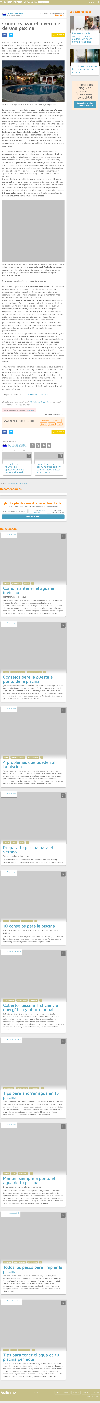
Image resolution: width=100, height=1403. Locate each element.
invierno (6, 583)
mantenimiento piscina (17, 672)
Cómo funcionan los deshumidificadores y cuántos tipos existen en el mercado (49, 468)
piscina (6, 672)
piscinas (26, 583)
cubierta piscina (22, 1000)
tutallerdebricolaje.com (37, 394)
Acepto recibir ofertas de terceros (58, 511)
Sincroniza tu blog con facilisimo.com (84, 104)
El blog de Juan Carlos (14, 951)
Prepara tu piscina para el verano (28, 849)
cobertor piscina (9, 1000)
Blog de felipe (11, 534)
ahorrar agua (34, 1088)
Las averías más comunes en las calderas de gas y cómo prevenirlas (82, 37)
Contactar (86, 1393)
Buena (43, 424)
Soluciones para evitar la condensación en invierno (84, 69)
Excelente (45, 421)
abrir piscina (15, 921)
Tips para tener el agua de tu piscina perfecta (31, 1357)
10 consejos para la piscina (29, 925)
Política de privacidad (62, 1393)
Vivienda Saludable (13, 1213)
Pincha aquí (29, 410)
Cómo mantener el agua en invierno (29, 590)
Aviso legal (76, 1393)
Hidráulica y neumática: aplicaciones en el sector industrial (14, 468)
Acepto (39, 511)
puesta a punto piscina (34, 672)
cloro (14, 1173)
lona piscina (33, 1000)
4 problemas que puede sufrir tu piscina (31, 764)
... (32, 583)
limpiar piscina (32, 1262)
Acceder (91, 2)
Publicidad (95, 1393)
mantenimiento (16, 583)
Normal (51, 424)
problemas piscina (33, 757)
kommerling (7, 1262)
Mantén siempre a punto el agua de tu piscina (29, 1180)
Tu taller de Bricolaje (15, 13)
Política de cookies (93, 1396)
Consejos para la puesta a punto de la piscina (28, 679)
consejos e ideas (12, 483)
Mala (59, 424)
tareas (21, 842)
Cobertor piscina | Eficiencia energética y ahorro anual (30, 1007)
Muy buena (56, 421)
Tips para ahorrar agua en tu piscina (31, 1095)
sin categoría (23, 483)
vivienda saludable (19, 1262)
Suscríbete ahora (33, 516)
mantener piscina (27, 921)
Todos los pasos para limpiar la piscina (32, 1269)
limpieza (6, 842)
